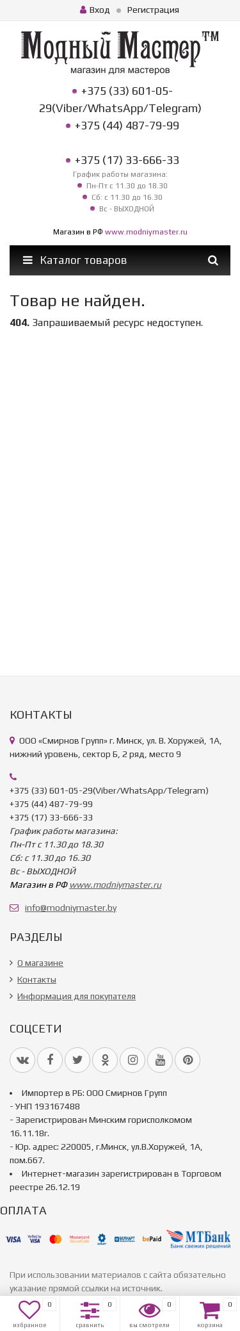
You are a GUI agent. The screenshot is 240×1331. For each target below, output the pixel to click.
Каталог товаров (75, 260)
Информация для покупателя (76, 996)
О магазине (40, 963)
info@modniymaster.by (70, 907)
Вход (95, 9)
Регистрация (153, 9)
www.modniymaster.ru (146, 231)
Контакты (36, 979)
